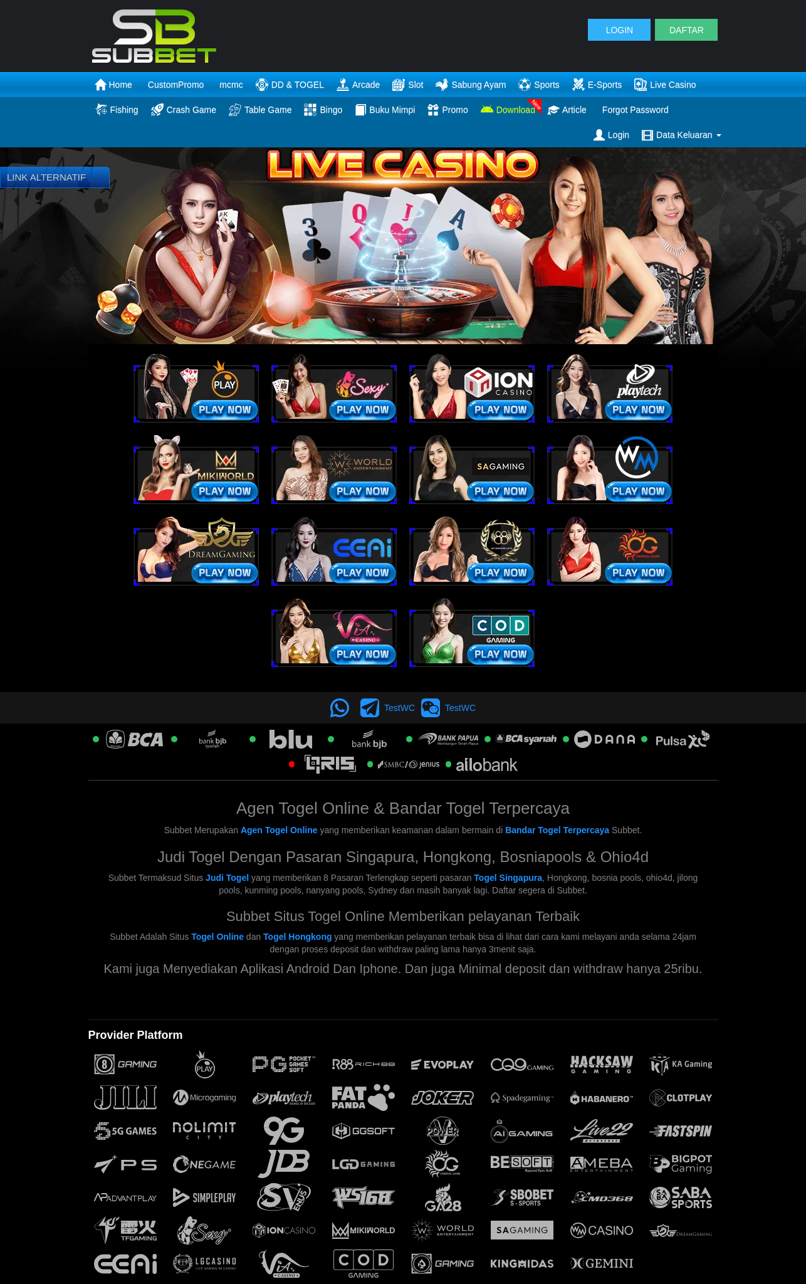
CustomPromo (176, 85)
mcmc (231, 85)
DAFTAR (686, 30)
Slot (407, 84)
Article (567, 109)
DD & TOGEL (290, 84)
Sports (538, 84)
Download (508, 109)
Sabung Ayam (471, 84)
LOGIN (620, 30)
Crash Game (183, 109)
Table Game (260, 109)
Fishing (117, 109)
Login (611, 134)
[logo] (193, 36)
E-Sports (597, 84)
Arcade (358, 84)
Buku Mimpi (385, 109)
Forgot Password (635, 110)
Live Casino (665, 84)
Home (113, 84)
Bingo (323, 109)
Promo (447, 109)
